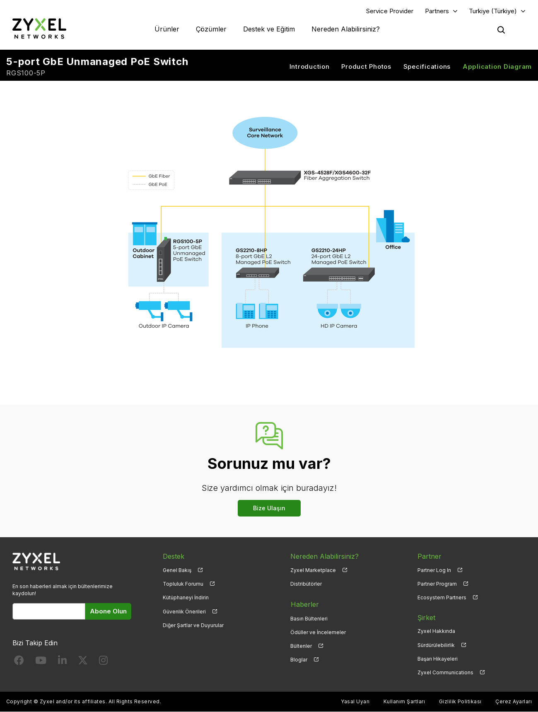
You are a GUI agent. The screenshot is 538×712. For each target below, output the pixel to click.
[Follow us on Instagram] (103, 662)
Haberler (304, 604)
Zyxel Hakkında (436, 631)
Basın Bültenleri (309, 618)
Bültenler (301, 645)
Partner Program (437, 584)
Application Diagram (497, 66)
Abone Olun (108, 611)
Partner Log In (434, 570)
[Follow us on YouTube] (40, 662)
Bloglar (298, 659)
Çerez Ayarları (513, 702)
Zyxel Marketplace (313, 570)
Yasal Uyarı (355, 702)
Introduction (310, 66)
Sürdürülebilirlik (436, 645)
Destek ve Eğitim (269, 29)
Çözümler (211, 29)
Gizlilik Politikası (460, 702)
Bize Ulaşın (269, 508)
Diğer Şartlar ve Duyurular (193, 625)
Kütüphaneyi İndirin (186, 598)
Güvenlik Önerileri (184, 611)
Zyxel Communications (445, 673)
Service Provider (389, 11)
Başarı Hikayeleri (437, 659)
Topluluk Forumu (183, 584)
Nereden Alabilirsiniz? (345, 29)
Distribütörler (306, 584)
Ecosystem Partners (441, 598)
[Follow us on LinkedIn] (62, 662)
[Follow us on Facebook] (19, 662)
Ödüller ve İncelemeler (318, 631)
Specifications (427, 66)
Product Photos (366, 66)
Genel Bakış (177, 570)
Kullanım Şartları (404, 702)
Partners (437, 11)
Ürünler (166, 29)
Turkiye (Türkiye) (493, 11)
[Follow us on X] (83, 662)
